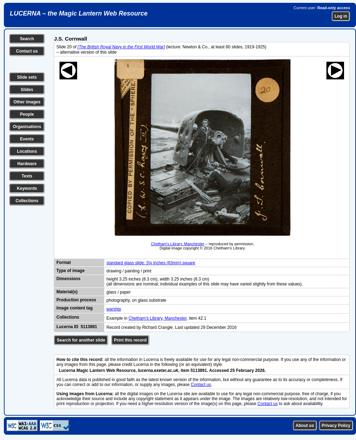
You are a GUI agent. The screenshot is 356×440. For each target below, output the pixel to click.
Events (27, 139)
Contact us (27, 51)
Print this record (130, 340)
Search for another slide (81, 340)
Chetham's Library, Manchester (178, 244)
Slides (27, 89)
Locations (27, 151)
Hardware (27, 163)
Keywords (27, 188)
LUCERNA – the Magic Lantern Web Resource (79, 13)
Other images (26, 102)
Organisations (27, 126)
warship (113, 309)
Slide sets (27, 77)
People (27, 114)
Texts (26, 176)
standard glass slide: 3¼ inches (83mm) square (150, 262)
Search (27, 38)
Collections (26, 200)
